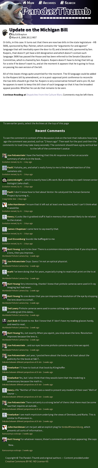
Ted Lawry (12, 308)
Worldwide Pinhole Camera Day (15, 256)
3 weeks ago (28, 433)
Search (67, 2)
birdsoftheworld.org (72, 426)
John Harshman (16, 204)
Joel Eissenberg (16, 238)
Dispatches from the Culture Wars (44, 94)
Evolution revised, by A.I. (12, 162)
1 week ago (34, 256)
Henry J (11, 216)
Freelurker (13, 367)
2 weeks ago (48, 362)
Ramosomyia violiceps (11, 433)
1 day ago (28, 162)
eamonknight (14, 179)
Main (28, 2)
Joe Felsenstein (16, 155)
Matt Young (13, 249)
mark (10, 271)
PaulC (10, 167)
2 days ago (28, 174)
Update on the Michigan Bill (38, 30)
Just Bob (12, 320)
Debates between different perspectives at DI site (21, 362)
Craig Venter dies (9, 199)
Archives (47, 2)
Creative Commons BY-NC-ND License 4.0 (26, 461)
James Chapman (16, 228)
